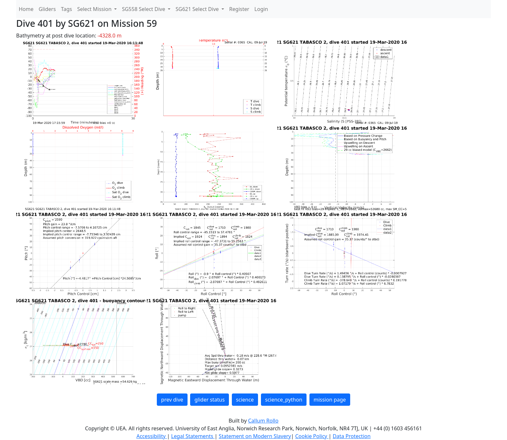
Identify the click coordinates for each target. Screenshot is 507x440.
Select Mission (95, 9)
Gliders (47, 9)
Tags (66, 9)
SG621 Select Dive (198, 9)
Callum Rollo (263, 420)
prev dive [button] (172, 399)
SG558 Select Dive (144, 9)
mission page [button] (330, 399)
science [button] (245, 399)
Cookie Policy (312, 436)
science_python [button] (283, 399)
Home (26, 9)
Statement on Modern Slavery (255, 436)
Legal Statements (192, 436)
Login (261, 9)
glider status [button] (209, 399)
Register (239, 9)
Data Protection (352, 436)
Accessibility (151, 436)
